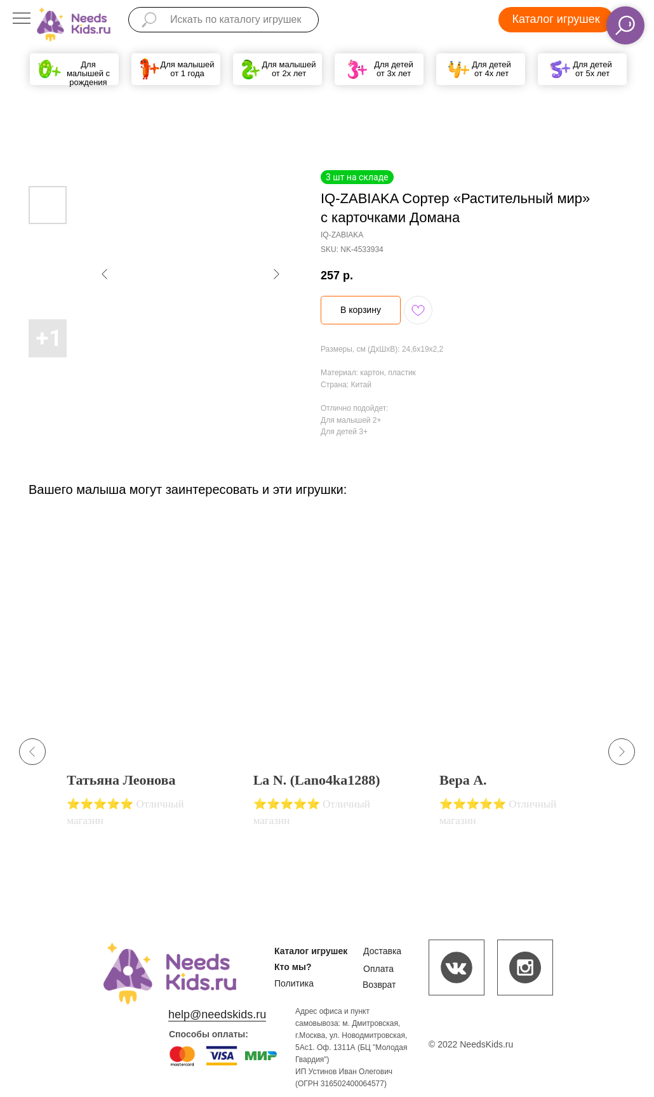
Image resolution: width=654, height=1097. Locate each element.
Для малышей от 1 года (187, 69)
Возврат (379, 985)
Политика (294, 983)
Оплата (378, 969)
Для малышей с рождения (88, 73)
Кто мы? (293, 967)
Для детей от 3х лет (393, 69)
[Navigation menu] (21, 19)
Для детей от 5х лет (592, 69)
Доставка (382, 951)
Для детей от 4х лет (491, 69)
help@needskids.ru (217, 1014)
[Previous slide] (32, 751)
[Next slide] (621, 751)
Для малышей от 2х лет (289, 69)
